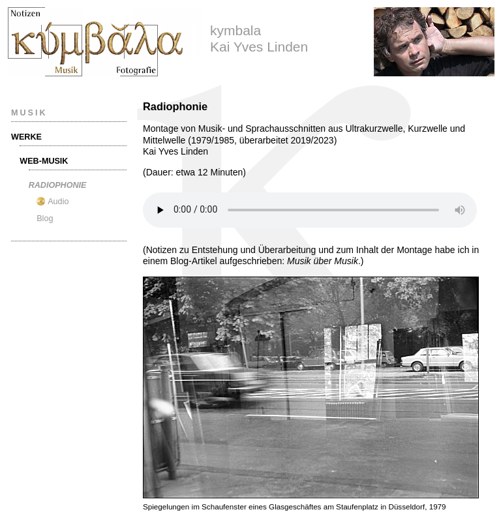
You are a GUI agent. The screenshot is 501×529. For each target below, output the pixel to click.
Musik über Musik (322, 261)
